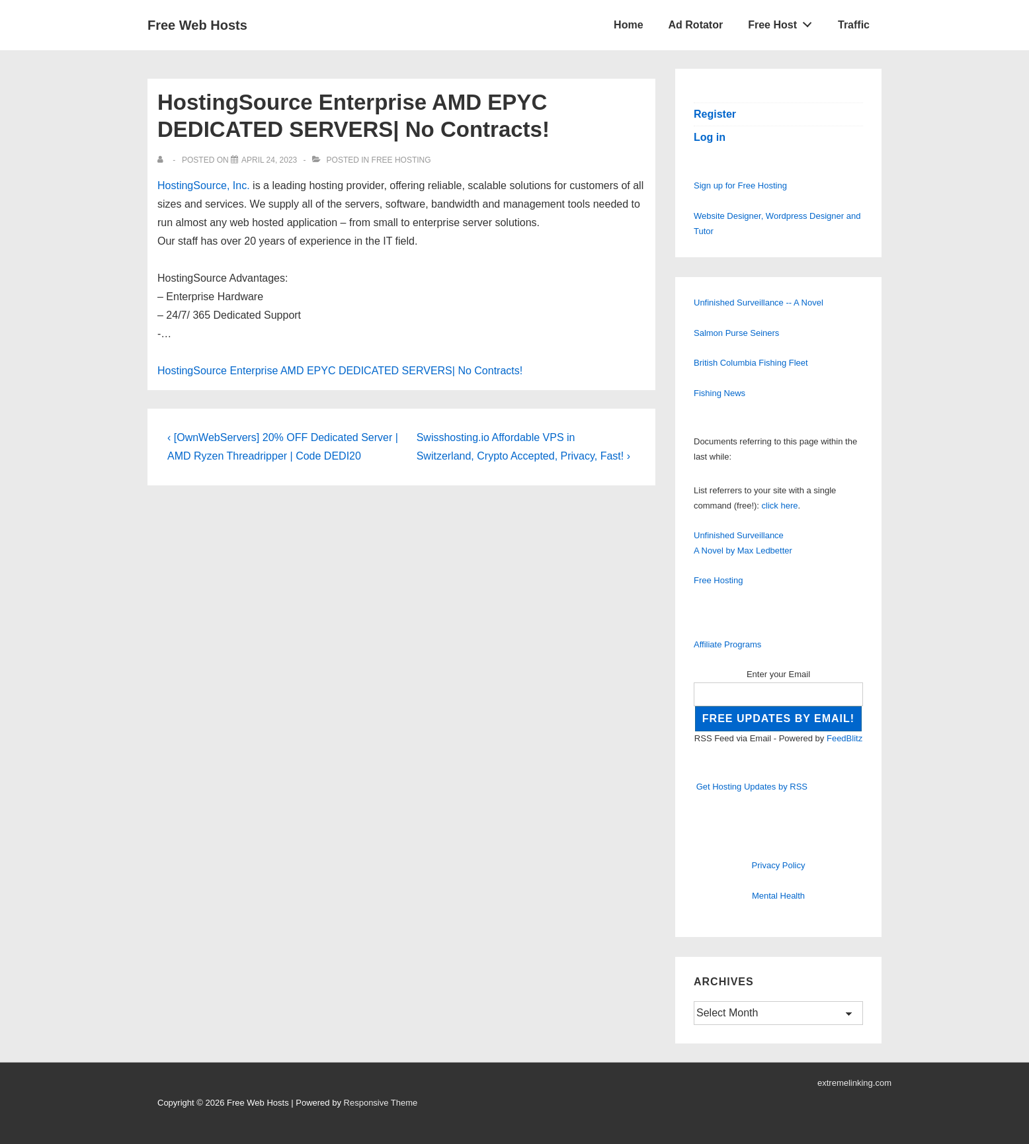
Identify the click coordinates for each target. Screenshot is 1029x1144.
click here (780, 506)
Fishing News (719, 393)
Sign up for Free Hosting (740, 185)
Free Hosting (401, 160)
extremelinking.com (854, 1083)
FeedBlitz (844, 738)
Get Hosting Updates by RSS (751, 787)
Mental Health (778, 896)
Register (715, 114)
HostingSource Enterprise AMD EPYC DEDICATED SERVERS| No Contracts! (339, 370)
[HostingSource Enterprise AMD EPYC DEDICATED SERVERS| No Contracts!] (269, 160)
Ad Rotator (696, 24)
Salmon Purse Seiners (736, 333)
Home (628, 24)
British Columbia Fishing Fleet (751, 363)
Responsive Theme (381, 1103)
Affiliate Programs (727, 644)
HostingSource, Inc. (203, 185)
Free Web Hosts (197, 25)
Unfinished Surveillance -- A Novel (758, 302)
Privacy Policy (778, 865)
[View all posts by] (163, 160)
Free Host (783, 21)
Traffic (854, 24)
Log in (709, 137)
